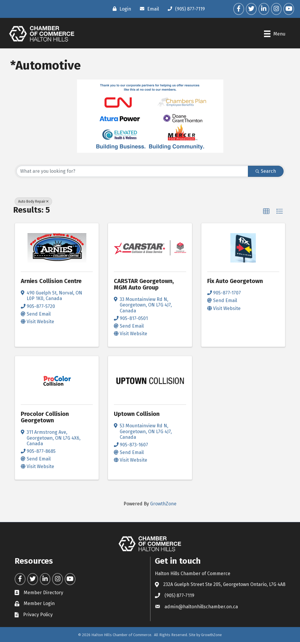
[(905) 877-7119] (185, 9)
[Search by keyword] (132, 171)
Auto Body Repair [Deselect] (33, 201)
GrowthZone (163, 504)
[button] (266, 211)
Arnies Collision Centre (51, 280)
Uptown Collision (137, 413)
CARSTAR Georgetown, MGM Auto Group (144, 284)
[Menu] (275, 34)
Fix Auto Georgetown (235, 280)
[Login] (120, 9)
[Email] (148, 9)
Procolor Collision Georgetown (45, 417)
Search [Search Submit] (266, 171)
